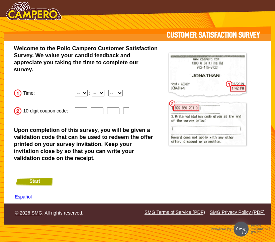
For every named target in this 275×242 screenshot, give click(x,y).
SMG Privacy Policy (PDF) (237, 212)
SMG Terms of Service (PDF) (175, 212)
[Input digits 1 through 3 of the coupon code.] (81, 110)
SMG (36, 213)
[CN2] (97, 110)
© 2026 (23, 213)
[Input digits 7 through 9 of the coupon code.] (113, 110)
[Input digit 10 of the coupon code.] (126, 110)
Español (23, 196)
